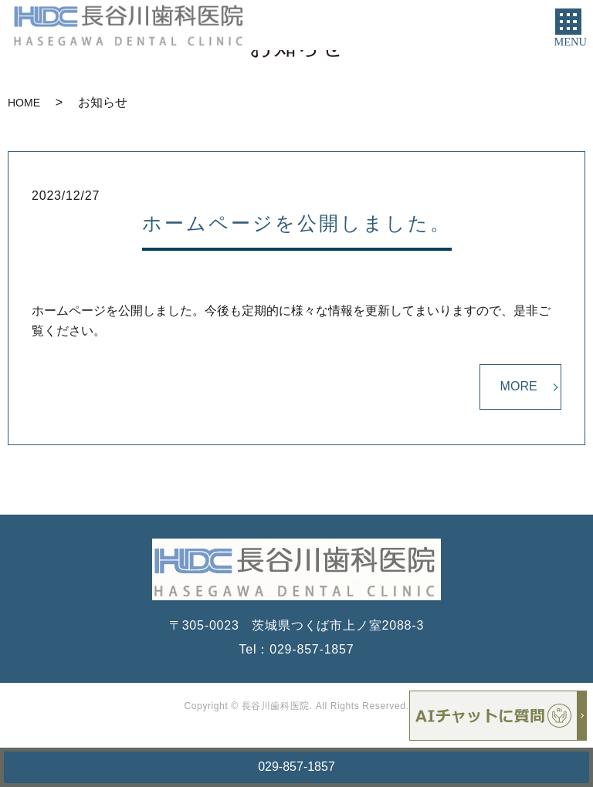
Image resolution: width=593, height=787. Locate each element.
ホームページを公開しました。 (297, 223)
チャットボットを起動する (498, 716)
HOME (24, 102)
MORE (518, 386)
